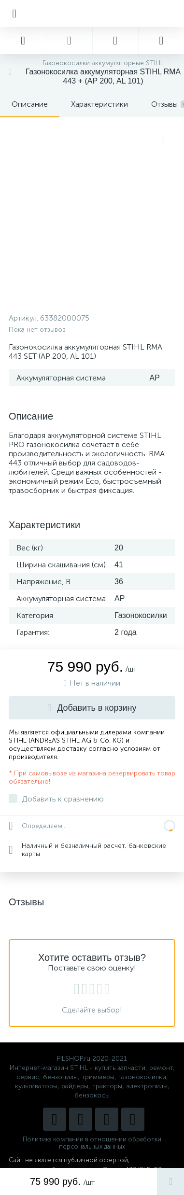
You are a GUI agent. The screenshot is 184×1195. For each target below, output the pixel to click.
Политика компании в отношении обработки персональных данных (92, 1143)
